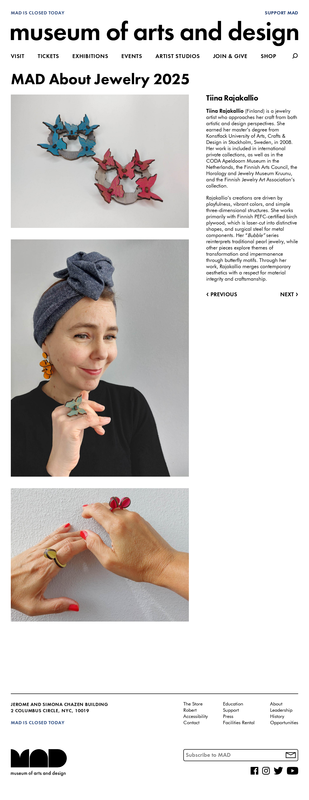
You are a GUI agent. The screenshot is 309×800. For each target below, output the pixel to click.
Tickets (48, 56)
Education (233, 704)
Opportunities (284, 722)
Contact (191, 722)
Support (231, 710)
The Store (193, 704)
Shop (268, 56)
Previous (221, 295)
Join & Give (230, 56)
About (276, 704)
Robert (190, 710)
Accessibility (195, 716)
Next (289, 295)
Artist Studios (177, 56)
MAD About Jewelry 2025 (100, 80)
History (277, 716)
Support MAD (281, 13)
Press (228, 716)
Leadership (281, 710)
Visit (18, 56)
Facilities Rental (239, 722)
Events (131, 56)
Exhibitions (90, 56)
